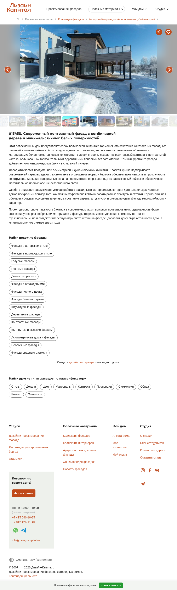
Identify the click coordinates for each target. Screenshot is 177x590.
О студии (146, 435)
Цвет (45, 386)
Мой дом (138, 9)
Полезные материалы (105, 9)
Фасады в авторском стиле (29, 245)
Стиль (15, 386)
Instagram (143, 470)
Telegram (143, 484)
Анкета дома (121, 435)
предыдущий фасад (8, 70)
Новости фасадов (75, 469)
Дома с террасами (23, 276)
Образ (144, 386)
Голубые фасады (23, 261)
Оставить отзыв (150, 457)
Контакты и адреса (152, 450)
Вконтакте (157, 470)
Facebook (150, 470)
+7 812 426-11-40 (23, 522)
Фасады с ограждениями (28, 284)
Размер (16, 394)
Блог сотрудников (152, 443)
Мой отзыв (120, 454)
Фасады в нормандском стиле (31, 253)
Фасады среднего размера (29, 352)
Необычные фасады (25, 345)
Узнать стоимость (111, 585)
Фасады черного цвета (26, 291)
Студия (160, 9)
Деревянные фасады (25, 314)
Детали (31, 386)
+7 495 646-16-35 (23, 517)
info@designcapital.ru (26, 540)
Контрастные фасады (26, 322)
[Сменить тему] (30, 559)
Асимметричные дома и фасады (33, 337)
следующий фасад (169, 70)
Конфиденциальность (23, 576)
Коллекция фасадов (76, 435)
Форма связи (23, 493)
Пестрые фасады (23, 268)
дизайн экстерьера (82, 362)
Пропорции (104, 386)
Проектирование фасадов (63, 9)
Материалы (63, 386)
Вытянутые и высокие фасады (31, 329)
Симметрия (126, 386)
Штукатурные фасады (26, 307)
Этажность (35, 394)
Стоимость (16, 459)
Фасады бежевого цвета (27, 299)
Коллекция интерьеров (78, 443)
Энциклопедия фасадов (79, 461)
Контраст (84, 386)
